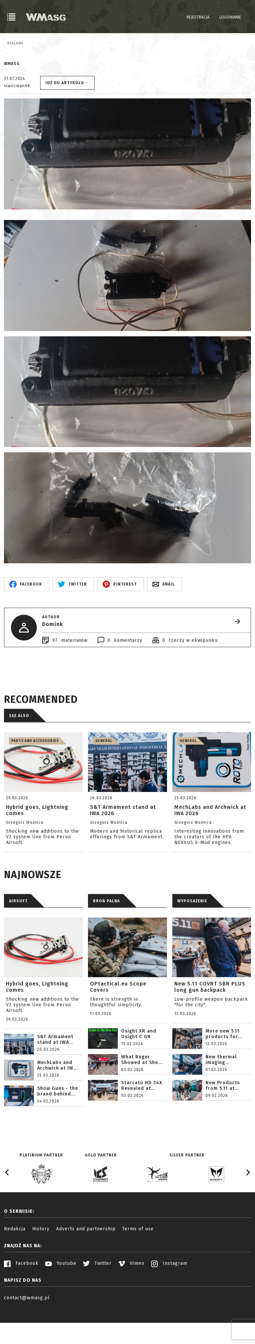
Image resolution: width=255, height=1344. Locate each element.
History (40, 1261)
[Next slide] (247, 1205)
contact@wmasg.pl (27, 1330)
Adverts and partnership (86, 1261)
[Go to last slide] (7, 1205)
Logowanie (230, 17)
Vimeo (131, 1296)
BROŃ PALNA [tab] (106, 933)
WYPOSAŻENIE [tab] (192, 933)
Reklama (15, 43)
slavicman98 (17, 118)
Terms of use (138, 1261)
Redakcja (15, 1261)
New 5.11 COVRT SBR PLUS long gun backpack (209, 1019)
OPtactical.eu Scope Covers (118, 1019)
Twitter (97, 1296)
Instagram (169, 1296)
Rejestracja (198, 17)
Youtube (60, 1296)
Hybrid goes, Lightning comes (37, 1019)
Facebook (21, 1296)
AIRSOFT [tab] (18, 933)
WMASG (12, 96)
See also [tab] (19, 748)
